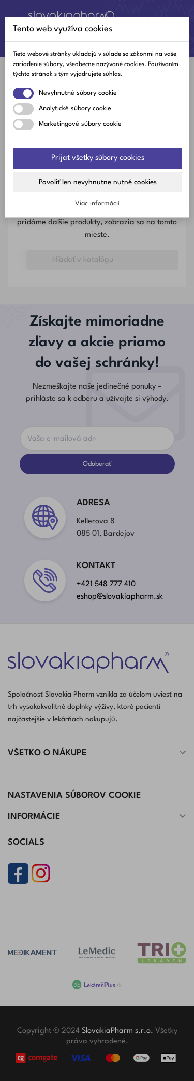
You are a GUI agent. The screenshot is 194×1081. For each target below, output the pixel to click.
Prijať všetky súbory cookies (97, 158)
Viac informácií (97, 203)
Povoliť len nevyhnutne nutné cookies (98, 182)
